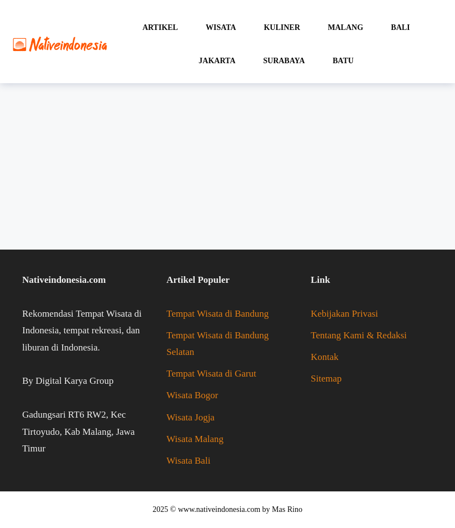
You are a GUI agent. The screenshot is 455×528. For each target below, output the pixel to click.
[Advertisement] (227, 166)
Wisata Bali (188, 460)
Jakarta (217, 61)
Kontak (324, 357)
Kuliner (282, 27)
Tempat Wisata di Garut (211, 373)
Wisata (221, 27)
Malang (345, 27)
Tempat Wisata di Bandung (217, 313)
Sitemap (326, 378)
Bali (400, 27)
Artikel (160, 27)
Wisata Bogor (192, 395)
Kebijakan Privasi (344, 313)
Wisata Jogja (190, 417)
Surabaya (284, 61)
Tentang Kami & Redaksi (359, 335)
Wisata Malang (195, 439)
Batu (342, 61)
